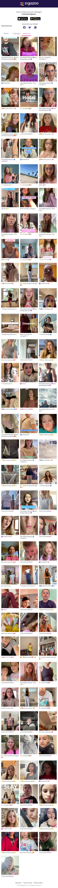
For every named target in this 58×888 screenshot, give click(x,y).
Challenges (16, 33)
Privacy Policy (38, 883)
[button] (35, 27)
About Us (18, 883)
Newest (6, 33)
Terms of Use (27, 883)
